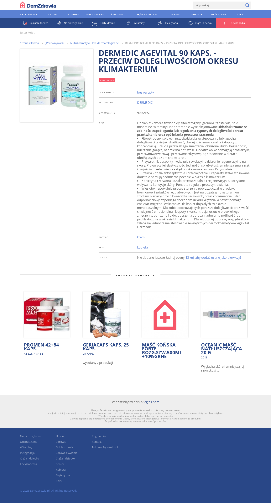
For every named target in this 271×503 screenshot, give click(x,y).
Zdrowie (61, 442)
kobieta (142, 247)
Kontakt (97, 442)
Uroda (60, 436)
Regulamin (99, 436)
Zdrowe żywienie (66, 453)
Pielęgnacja (27, 453)
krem (141, 237)
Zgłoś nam (151, 402)
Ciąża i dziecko (29, 458)
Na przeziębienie (31, 436)
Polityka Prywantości (105, 447)
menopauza (107, 80)
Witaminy (26, 447)
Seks (59, 481)
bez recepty (145, 92)
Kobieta (61, 469)
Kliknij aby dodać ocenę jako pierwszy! (213, 257)
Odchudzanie (28, 442)
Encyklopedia (28, 464)
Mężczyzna (63, 475)
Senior (60, 464)
